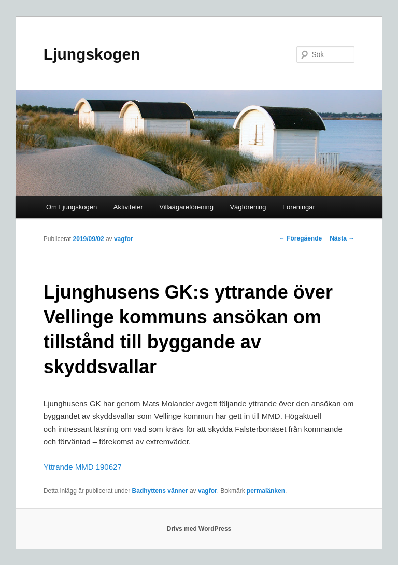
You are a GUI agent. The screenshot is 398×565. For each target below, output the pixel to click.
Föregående (300, 238)
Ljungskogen (92, 54)
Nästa (342, 238)
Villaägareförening (186, 207)
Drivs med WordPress (199, 528)
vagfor (123, 239)
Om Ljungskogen (71, 207)
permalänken (266, 491)
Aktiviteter (128, 207)
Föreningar (298, 207)
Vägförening (248, 207)
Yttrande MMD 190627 (83, 466)
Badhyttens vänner (160, 491)
